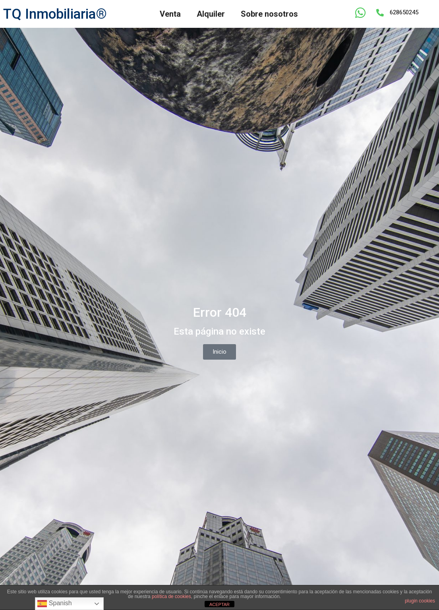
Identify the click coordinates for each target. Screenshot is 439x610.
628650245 (404, 12)
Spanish (54, 603)
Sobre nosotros (269, 14)
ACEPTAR (219, 604)
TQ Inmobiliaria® (55, 14)
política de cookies (171, 596)
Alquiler (211, 14)
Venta (170, 14)
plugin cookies (420, 601)
